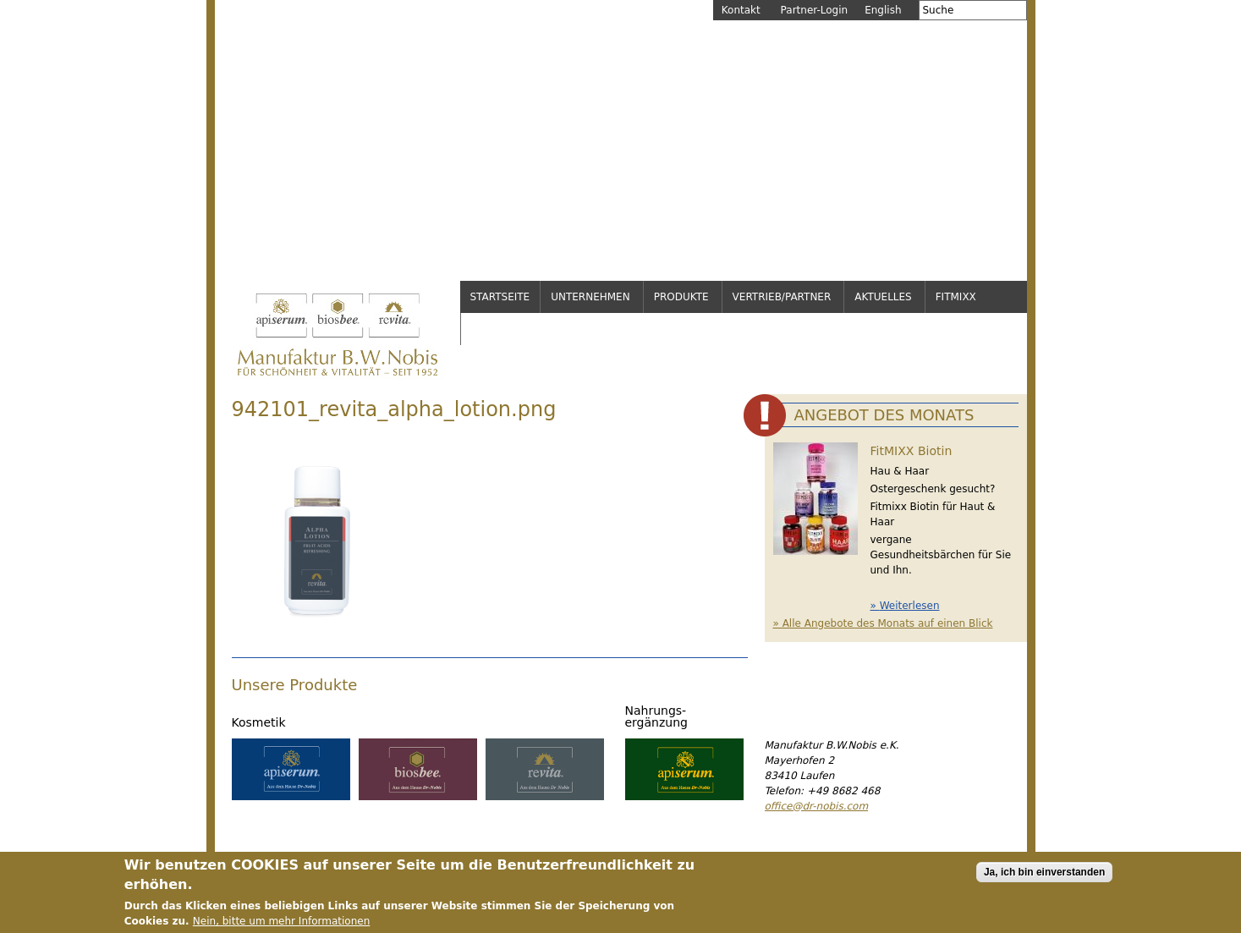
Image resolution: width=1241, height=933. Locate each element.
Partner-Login (814, 10)
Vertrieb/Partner (782, 297)
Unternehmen (590, 297)
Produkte (681, 297)
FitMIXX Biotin (911, 451)
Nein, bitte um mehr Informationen (281, 924)
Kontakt (741, 10)
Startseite (500, 297)
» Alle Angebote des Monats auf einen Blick (883, 623)
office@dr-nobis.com (817, 806)
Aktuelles (882, 297)
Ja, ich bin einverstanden (1044, 875)
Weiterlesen (910, 606)
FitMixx (956, 297)
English (883, 10)
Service (492, 329)
